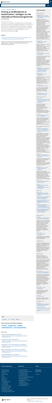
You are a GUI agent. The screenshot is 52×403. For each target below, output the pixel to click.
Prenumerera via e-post (6, 385)
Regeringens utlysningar (6, 387)
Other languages (5, 384)
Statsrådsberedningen (23, 369)
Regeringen (20, 325)
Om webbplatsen (5, 382)
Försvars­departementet (23, 374)
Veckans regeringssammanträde (8, 391)
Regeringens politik (5, 371)
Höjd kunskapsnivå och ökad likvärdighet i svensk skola (42, 94)
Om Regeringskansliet (6, 381)
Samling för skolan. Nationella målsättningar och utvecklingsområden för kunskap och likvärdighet (43, 187)
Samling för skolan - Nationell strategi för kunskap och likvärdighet (42, 168)
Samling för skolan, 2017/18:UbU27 (43, 310)
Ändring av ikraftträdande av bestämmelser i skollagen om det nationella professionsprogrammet (42, 256)
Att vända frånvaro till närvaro (42, 85)
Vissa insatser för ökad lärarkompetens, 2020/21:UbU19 (42, 308)
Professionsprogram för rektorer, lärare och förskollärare (43, 116)
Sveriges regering (5, 369)
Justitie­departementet (23, 375)
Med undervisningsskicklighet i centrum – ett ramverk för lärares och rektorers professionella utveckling (43, 130)
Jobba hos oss (4, 378)
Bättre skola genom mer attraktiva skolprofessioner (43, 54)
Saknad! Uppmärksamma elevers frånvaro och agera (43, 182)
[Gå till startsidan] (5, 1)
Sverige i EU (4, 372)
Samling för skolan (40, 241)
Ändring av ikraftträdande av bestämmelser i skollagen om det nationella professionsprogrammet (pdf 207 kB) (16, 38)
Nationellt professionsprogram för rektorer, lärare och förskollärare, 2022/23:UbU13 (43, 305)
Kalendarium (4, 380)
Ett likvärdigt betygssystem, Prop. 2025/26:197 (11, 354)
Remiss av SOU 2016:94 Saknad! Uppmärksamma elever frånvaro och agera (43, 194)
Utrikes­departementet (23, 385)
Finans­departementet (23, 372)
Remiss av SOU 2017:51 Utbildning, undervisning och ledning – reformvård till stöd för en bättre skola (43, 201)
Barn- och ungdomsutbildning (20, 327)
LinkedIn (13, 319)
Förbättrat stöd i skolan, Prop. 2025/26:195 (10, 339)
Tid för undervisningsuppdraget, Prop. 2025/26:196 (11, 334)
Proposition (4, 325)
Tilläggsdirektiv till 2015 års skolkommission (42, 42)
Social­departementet (23, 382)
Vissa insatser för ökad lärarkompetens (41, 234)
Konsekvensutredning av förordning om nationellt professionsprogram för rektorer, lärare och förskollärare (43, 101)
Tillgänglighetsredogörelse (7, 390)
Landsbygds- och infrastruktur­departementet (25, 380)
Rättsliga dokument (12, 325)
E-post (18, 319)
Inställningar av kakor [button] (38, 401)
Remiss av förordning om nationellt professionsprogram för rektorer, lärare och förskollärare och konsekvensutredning (43, 210)
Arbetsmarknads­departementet (25, 371)
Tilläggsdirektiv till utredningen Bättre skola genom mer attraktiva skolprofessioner (43, 16)
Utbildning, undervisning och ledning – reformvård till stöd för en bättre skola (43, 155)
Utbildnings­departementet (24, 384)
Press (3, 375)
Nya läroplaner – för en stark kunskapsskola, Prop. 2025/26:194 (14, 344)
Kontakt (3, 377)
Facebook (5, 319)
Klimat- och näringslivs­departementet (26, 377)
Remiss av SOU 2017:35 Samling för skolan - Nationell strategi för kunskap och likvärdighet (43, 197)
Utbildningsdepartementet (11, 9)
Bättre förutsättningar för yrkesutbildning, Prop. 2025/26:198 (13, 349)
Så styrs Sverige (5, 374)
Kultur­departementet (23, 378)
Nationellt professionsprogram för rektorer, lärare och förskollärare (43, 218)
